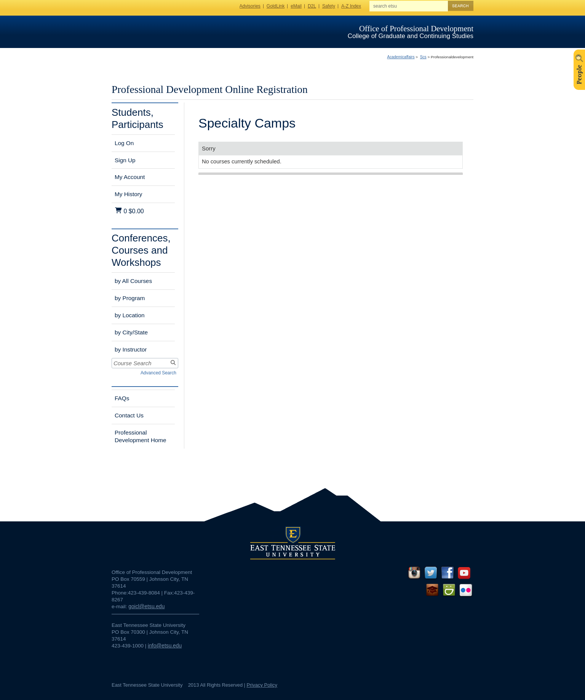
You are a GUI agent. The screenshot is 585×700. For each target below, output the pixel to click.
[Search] (172, 363)
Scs (423, 57)
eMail (296, 6)
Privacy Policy (261, 685)
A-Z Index (351, 6)
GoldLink (276, 6)
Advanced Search (158, 373)
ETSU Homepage (149, 31)
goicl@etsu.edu (146, 606)
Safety (328, 6)
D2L (312, 6)
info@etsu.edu (165, 646)
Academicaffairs (400, 57)
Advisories (250, 6)
